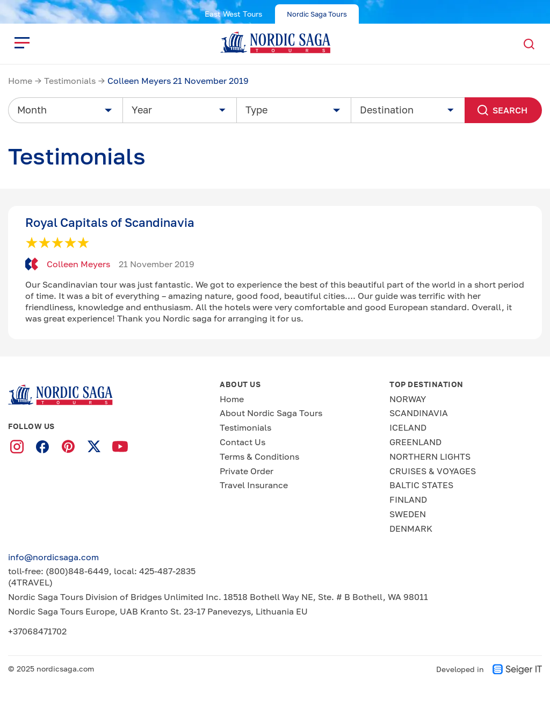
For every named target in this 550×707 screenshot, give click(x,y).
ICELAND (407, 427)
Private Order (246, 471)
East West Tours (233, 13)
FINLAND (408, 499)
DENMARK (410, 528)
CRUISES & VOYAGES (432, 471)
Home (20, 80)
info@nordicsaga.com (53, 557)
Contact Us (242, 442)
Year (142, 110)
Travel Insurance (254, 485)
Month (32, 110)
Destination (387, 110)
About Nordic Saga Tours (271, 413)
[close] (22, 42)
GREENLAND (415, 442)
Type (256, 110)
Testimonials (70, 80)
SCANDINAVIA (418, 413)
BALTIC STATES (421, 485)
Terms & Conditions (259, 456)
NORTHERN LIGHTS (430, 456)
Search (500, 110)
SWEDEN (407, 514)
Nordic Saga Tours (317, 14)
